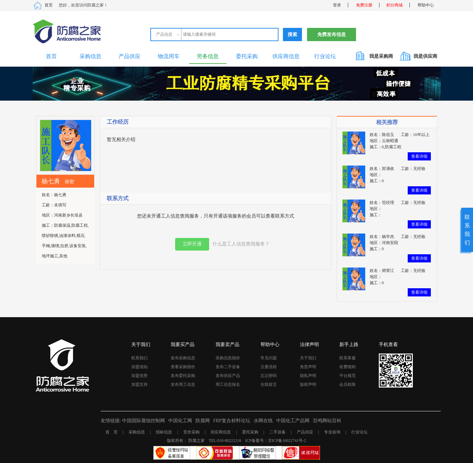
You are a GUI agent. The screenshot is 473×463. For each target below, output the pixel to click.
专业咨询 (332, 432)
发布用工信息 (183, 384)
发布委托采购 (183, 375)
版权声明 (308, 384)
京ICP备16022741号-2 (287, 440)
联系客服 (347, 358)
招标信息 (164, 432)
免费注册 (364, 5)
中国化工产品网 (292, 420)
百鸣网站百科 (327, 420)
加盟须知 (139, 366)
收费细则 (347, 366)
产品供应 (129, 56)
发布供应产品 (228, 375)
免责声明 (308, 366)
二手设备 (277, 432)
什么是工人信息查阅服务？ (241, 243)
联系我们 (139, 358)
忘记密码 (268, 375)
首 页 (111, 432)
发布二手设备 (228, 366)
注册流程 (268, 366)
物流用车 (169, 56)
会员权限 (347, 384)
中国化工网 (180, 420)
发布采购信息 (183, 358)
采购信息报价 (228, 358)
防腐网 (203, 420)
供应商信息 (286, 56)
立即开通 (192, 243)
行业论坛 (325, 56)
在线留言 (268, 384)
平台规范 (347, 375)
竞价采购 (191, 432)
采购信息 (90, 56)
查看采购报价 (183, 366)
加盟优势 (139, 375)
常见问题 (268, 358)
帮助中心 (426, 5)
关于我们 (308, 358)
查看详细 (419, 156)
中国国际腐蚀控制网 (143, 420)
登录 (337, 5)
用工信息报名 (228, 384)
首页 (49, 5)
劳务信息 (208, 56)
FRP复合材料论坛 (231, 420)
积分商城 (394, 5)
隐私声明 (308, 375)
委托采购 (247, 56)
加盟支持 (139, 384)
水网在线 (263, 420)
